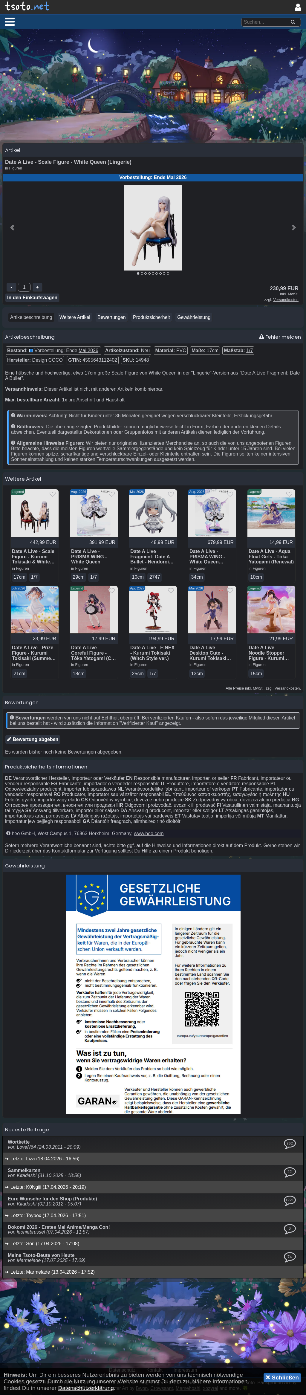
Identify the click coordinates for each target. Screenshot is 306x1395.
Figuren (15, 169)
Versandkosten (286, 301)
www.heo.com (149, 835)
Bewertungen (111, 318)
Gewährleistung (193, 318)
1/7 (249, 352)
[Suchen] (293, 22)
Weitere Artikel (74, 318)
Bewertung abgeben (32, 741)
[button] (10, 21)
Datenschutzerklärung (86, 1388)
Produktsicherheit (151, 318)
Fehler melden (280, 338)
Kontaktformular (69, 852)
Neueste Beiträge (27, 1131)
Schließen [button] (282, 1377)
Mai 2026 (88, 352)
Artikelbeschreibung (31, 318)
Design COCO (47, 361)
